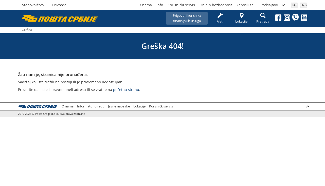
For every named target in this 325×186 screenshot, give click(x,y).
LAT (294, 5)
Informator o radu (90, 106)
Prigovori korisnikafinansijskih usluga (187, 18)
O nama (145, 5)
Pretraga (262, 18)
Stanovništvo (33, 5)
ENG (303, 5)
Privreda (59, 5)
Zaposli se (245, 5)
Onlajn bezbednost (216, 5)
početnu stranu (126, 89)
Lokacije (241, 18)
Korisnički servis (181, 5)
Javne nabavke (119, 106)
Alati (220, 18)
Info (159, 5)
